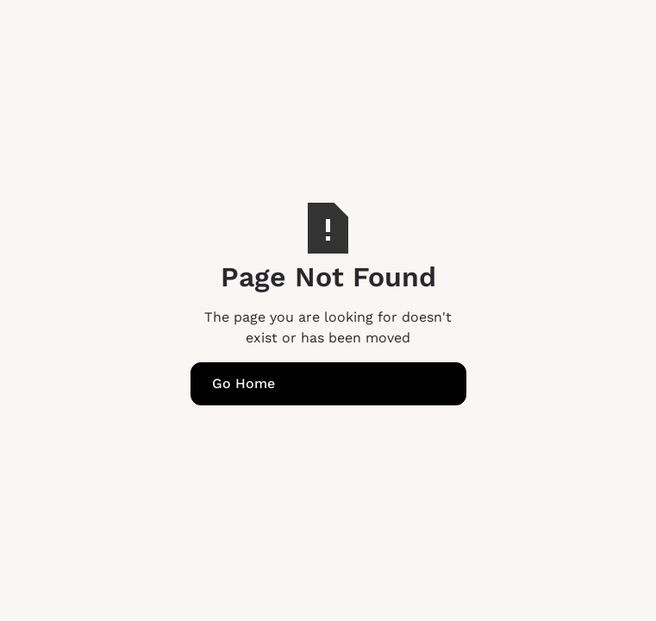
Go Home (243, 383)
